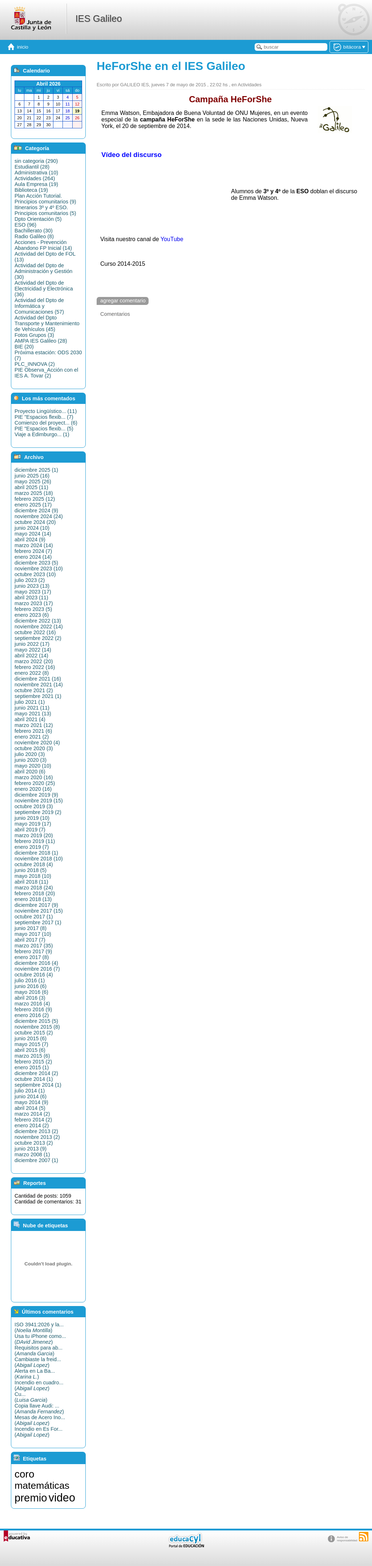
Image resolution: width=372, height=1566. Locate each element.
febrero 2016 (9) (33, 1009)
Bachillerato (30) (34, 231)
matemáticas (42, 1485)
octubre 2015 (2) (34, 1033)
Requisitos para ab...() (38, 1350)
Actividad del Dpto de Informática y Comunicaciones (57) (39, 306)
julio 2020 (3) (30, 754)
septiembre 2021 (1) (38, 696)
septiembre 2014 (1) (38, 1085)
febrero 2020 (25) (35, 783)
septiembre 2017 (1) (38, 922)
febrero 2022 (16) (35, 667)
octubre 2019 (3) (34, 806)
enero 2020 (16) (33, 789)
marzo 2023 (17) (34, 603)
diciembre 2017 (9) (36, 905)
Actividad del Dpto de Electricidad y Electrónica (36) (44, 288)
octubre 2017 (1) (34, 917)
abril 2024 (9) (30, 539)
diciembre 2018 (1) (36, 853)
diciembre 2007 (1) (36, 1160)
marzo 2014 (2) (32, 1114)
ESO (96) (25, 225)
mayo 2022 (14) (33, 650)
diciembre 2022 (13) (38, 621)
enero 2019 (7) (32, 847)
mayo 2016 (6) (31, 992)
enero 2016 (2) (32, 1015)
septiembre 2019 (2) (38, 812)
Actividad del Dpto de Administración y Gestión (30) (43, 271)
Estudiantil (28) (32, 167)
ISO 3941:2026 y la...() (39, 1327)
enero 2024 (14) (33, 557)
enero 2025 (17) (33, 505)
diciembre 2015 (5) (36, 1021)
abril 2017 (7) (30, 940)
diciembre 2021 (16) (38, 679)
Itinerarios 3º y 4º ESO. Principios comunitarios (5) (45, 210)
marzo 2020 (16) (34, 777)
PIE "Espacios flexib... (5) (44, 428)
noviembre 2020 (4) (37, 742)
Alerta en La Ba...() (35, 1374)
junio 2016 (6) (30, 986)
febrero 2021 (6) (33, 731)
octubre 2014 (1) (34, 1079)
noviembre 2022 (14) (39, 626)
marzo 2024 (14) (34, 545)
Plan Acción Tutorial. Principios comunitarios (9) (45, 198)
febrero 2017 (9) (33, 951)
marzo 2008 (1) (32, 1154)
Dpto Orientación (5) (38, 219)
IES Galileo (98, 18)
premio (31, 1498)
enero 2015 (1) (32, 1067)
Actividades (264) (35, 178)
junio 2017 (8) (30, 928)
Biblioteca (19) (31, 190)
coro (24, 1474)
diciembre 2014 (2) (36, 1073)
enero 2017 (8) (32, 957)
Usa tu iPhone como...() (40, 1339)
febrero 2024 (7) (33, 551)
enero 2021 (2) (32, 737)
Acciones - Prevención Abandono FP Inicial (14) (43, 245)
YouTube (172, 239)
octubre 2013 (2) (34, 1143)
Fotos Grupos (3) (34, 335)
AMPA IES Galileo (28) (41, 341)
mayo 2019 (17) (33, 824)
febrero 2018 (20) (35, 893)
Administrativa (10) (36, 172)
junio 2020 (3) (30, 760)
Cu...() (31, 1397)
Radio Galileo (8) (34, 236)
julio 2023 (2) (30, 580)
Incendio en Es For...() (38, 1432)
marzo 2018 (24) (34, 888)
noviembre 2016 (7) (37, 969)
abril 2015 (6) (30, 1050)
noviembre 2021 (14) (39, 684)
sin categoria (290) (36, 161)
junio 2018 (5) (30, 870)
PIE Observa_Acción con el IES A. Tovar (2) (46, 373)
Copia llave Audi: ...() (39, 1408)
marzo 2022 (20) (34, 661)
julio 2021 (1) (30, 702)
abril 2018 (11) (31, 882)
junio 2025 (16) (32, 476)
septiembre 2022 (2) (38, 638)
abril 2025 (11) (31, 487)
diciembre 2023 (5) (36, 563)
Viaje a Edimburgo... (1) (42, 434)
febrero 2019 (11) (35, 841)
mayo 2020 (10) (33, 766)
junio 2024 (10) (32, 528)
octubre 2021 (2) (34, 690)
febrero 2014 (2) (33, 1120)
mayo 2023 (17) (33, 592)
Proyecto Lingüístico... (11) (46, 411)
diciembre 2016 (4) (36, 963)
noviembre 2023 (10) (39, 568)
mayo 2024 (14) (33, 534)
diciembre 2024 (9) (36, 510)
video (62, 1497)
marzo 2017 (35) (34, 946)
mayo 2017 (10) (33, 934)
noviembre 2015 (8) (37, 1027)
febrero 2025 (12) (35, 499)
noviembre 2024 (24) (39, 516)
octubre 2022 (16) (35, 632)
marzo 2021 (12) (34, 725)
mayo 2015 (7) (31, 1044)
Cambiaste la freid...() (38, 1362)
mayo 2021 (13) (33, 713)
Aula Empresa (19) (36, 184)
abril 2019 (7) (30, 829)
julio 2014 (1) (30, 1091)
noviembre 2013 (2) (37, 1137)
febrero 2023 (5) (33, 609)
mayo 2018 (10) (33, 876)
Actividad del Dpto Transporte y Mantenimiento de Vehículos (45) (47, 323)
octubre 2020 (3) (34, 748)
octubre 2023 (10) (35, 574)
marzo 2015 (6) (32, 1056)
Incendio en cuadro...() (39, 1385)
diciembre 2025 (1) (36, 470)
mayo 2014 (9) (31, 1102)
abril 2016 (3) (30, 998)
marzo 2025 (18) (34, 493)
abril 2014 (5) (30, 1108)
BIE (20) (24, 347)
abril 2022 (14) (31, 655)
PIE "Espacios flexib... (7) (44, 417)
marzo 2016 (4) (32, 1004)
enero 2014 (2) (32, 1125)
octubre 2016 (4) (34, 975)
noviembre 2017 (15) (39, 911)
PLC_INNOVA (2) (35, 364)
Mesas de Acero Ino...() (40, 1420)
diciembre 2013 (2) (36, 1131)
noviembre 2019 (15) (39, 800)
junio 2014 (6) (30, 1096)
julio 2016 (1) (30, 980)
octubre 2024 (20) (35, 522)
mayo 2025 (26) (33, 481)
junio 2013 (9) (30, 1149)
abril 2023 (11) (31, 597)
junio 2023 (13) (32, 586)
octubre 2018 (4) (34, 864)
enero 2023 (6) (32, 615)
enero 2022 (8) (32, 673)
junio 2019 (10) (32, 818)
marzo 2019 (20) (34, 835)
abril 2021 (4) (30, 719)
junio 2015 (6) (30, 1038)
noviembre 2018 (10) (39, 858)
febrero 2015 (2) (33, 1062)
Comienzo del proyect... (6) (46, 423)
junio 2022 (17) (32, 644)
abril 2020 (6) (30, 771)
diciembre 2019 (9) (36, 795)
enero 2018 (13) (33, 899)
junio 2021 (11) (32, 708)
